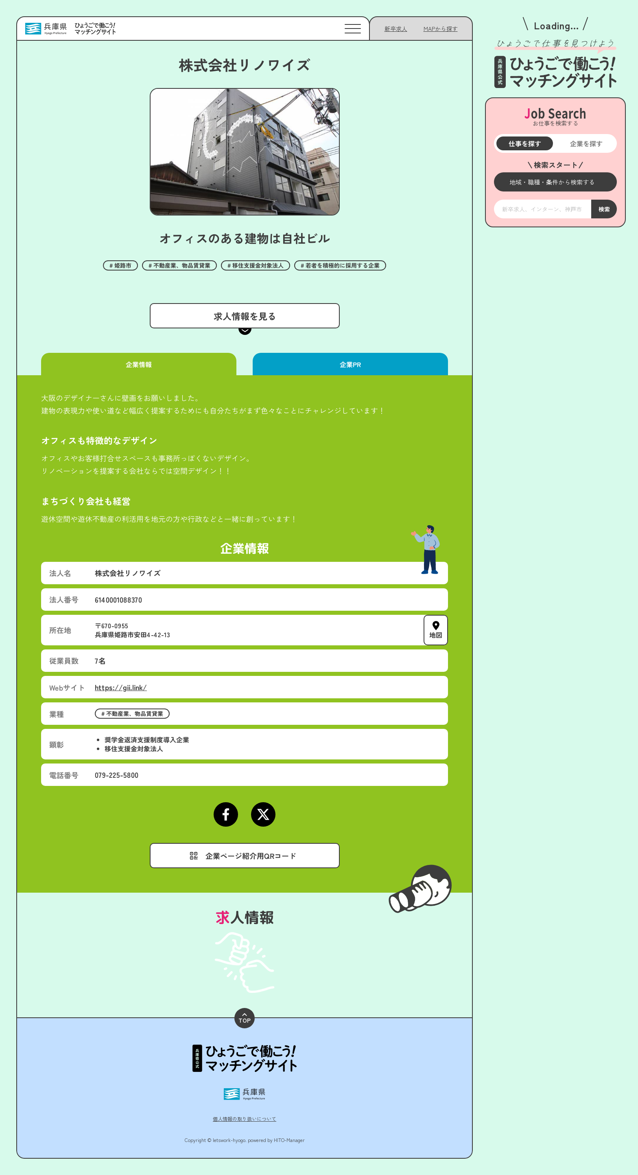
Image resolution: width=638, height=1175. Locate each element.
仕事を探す (524, 143)
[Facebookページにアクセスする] (226, 814)
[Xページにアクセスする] (263, 814)
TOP (244, 1018)
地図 (435, 635)
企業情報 (139, 364)
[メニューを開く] (555, 181)
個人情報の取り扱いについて (244, 1118)
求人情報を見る (244, 315)
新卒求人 (396, 28)
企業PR (350, 364)
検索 (604, 209)
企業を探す (586, 143)
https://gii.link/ (121, 687)
